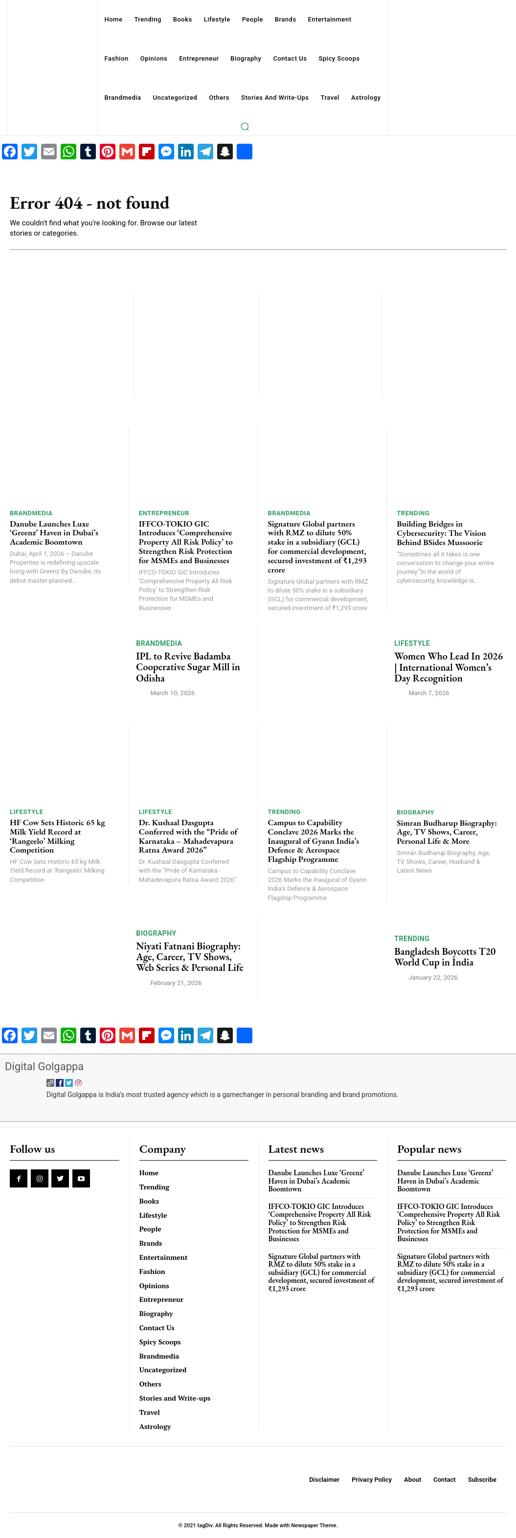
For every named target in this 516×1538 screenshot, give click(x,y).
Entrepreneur (164, 513)
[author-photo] (142, 692)
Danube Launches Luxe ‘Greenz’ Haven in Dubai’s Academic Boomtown (54, 532)
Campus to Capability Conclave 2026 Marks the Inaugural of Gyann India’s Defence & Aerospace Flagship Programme (313, 840)
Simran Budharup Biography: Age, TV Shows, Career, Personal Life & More (446, 831)
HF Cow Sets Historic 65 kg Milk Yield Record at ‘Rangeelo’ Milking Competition (57, 835)
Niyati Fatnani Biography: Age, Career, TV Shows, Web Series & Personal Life (189, 956)
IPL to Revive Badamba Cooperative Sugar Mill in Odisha (187, 667)
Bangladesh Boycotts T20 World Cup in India (444, 956)
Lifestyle (412, 643)
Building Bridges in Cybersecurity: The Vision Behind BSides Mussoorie (441, 532)
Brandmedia (31, 513)
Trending (413, 513)
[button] (245, 126)
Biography (415, 812)
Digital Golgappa (44, 1066)
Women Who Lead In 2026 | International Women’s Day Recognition (447, 667)
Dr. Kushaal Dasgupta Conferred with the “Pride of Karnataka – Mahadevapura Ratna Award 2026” (188, 835)
